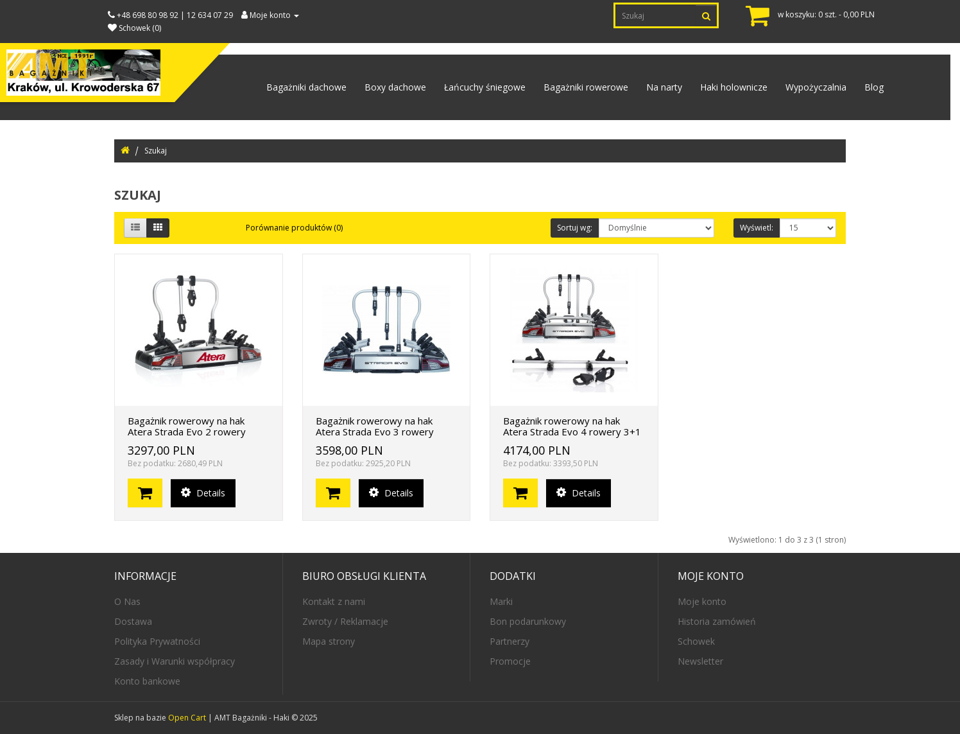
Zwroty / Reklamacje (345, 621)
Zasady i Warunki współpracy (174, 661)
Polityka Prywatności (157, 641)
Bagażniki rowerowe (586, 87)
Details (203, 493)
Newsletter (700, 661)
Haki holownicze (733, 87)
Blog (874, 87)
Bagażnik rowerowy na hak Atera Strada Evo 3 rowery (375, 426)
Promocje (510, 661)
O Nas (127, 601)
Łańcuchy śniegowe (485, 87)
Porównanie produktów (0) (294, 227)
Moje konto (702, 601)
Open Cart (187, 717)
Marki (501, 601)
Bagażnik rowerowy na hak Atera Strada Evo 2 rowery (187, 426)
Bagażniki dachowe (306, 87)
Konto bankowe (147, 681)
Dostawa (133, 621)
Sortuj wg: (574, 227)
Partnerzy (509, 641)
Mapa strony (328, 641)
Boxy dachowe (395, 87)
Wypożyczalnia (815, 87)
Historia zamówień (717, 621)
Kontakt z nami (333, 601)
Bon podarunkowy (528, 621)
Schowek (696, 641)
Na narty (664, 87)
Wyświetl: (756, 227)
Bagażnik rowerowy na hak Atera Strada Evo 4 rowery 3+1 (572, 426)
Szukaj (155, 150)
